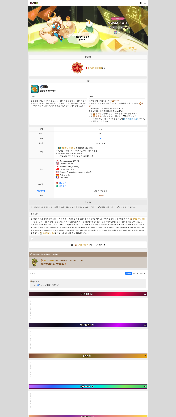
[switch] (120, 32)
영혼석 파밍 (41, 191)
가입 (37, 285)
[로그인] (140, 3)
